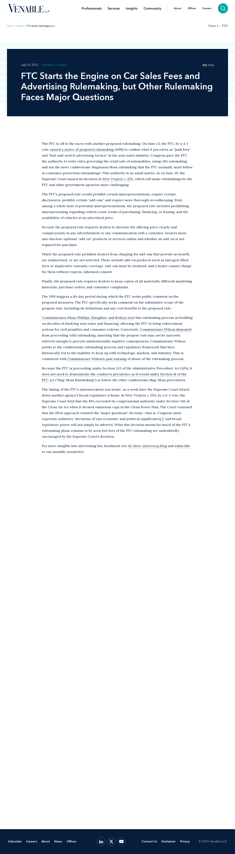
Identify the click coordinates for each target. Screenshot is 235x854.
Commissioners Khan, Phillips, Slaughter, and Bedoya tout (88, 318)
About (178, 8)
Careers (207, 8)
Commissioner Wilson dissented (165, 329)
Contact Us (149, 841)
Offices (191, 8)
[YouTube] (121, 841)
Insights (132, 8)
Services (114, 8)
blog (147, 446)
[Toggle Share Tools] (213, 26)
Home (10, 26)
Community (152, 8)
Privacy (185, 841)
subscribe (182, 446)
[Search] (223, 8)
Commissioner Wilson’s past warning (96, 359)
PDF (225, 25)
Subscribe (15, 841)
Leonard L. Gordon (54, 65)
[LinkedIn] (101, 841)
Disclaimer (168, 841)
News (58, 841)
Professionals (92, 8)
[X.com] (111, 841)
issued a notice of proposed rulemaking (82, 149)
